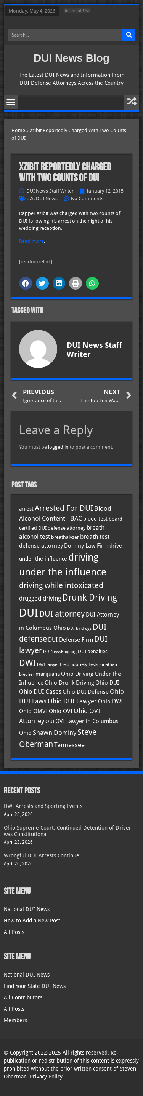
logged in (58, 447)
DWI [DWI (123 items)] (27, 663)
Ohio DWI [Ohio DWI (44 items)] (110, 701)
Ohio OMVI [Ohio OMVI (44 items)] (33, 711)
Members (15, 1020)
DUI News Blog (71, 58)
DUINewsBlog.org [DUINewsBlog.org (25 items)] (60, 651)
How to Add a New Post (32, 921)
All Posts (14, 932)
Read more (31, 241)
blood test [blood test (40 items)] (95, 519)
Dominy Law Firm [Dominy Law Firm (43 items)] (86, 545)
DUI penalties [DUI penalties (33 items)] (93, 651)
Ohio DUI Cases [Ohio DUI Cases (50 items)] (40, 691)
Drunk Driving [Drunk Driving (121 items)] (89, 597)
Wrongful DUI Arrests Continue (41, 855)
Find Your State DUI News (35, 986)
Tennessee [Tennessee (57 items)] (69, 745)
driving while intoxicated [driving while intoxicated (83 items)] (61, 585)
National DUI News (27, 909)
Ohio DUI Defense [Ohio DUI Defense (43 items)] (86, 691)
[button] (11, 102)
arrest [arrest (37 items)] (26, 509)
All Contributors (23, 997)
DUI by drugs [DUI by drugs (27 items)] (79, 628)
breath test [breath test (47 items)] (94, 536)
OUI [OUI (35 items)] (49, 721)
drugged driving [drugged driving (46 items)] (40, 598)
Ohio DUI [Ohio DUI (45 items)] (107, 682)
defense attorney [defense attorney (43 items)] (41, 545)
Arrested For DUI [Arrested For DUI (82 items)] (64, 508)
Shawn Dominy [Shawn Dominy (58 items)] (54, 732)
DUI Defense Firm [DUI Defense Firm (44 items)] (70, 639)
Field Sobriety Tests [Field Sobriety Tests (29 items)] (79, 664)
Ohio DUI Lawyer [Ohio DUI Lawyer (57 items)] (72, 701)
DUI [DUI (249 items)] (28, 612)
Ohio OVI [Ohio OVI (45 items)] (60, 711)
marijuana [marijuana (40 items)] (47, 674)
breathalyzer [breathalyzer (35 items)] (65, 537)
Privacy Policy (46, 1077)
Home (18, 130)
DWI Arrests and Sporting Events (43, 806)
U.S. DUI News (42, 198)
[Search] (128, 35)
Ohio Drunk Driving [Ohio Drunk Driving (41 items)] (69, 682)
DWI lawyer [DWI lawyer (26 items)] (48, 664)
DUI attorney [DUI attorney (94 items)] (62, 613)
